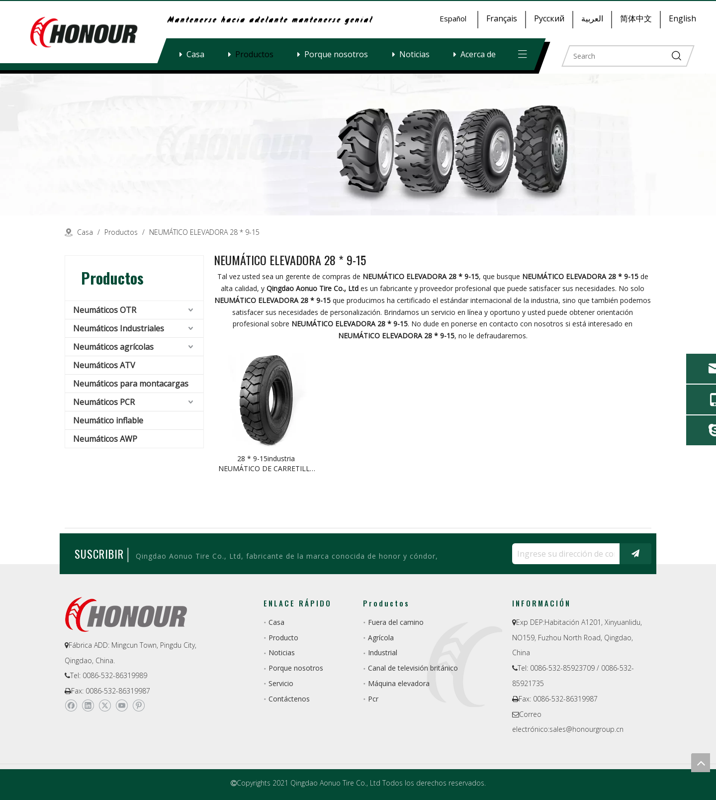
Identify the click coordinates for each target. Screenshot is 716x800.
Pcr (373, 698)
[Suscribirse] (635, 553)
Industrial (382, 652)
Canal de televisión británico (413, 668)
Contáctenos (289, 698)
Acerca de (478, 54)
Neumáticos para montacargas (130, 383)
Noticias (414, 54)
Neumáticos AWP (105, 438)
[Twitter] (104, 705)
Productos (254, 54)
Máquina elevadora (399, 683)
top (700, 762)
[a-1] (358, 144)
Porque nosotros (336, 54)
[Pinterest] (138, 705)
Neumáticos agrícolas (113, 346)
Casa (195, 54)
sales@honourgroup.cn (586, 729)
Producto (283, 637)
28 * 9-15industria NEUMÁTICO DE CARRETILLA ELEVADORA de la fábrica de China (266, 464)
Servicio (280, 683)
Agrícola (381, 637)
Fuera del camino (396, 622)
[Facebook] (71, 705)
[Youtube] (121, 705)
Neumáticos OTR (104, 309)
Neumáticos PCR (104, 402)
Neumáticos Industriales (118, 328)
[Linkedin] (88, 705)
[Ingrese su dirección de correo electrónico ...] (563, 553)
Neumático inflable (108, 420)
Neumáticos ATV (104, 365)
